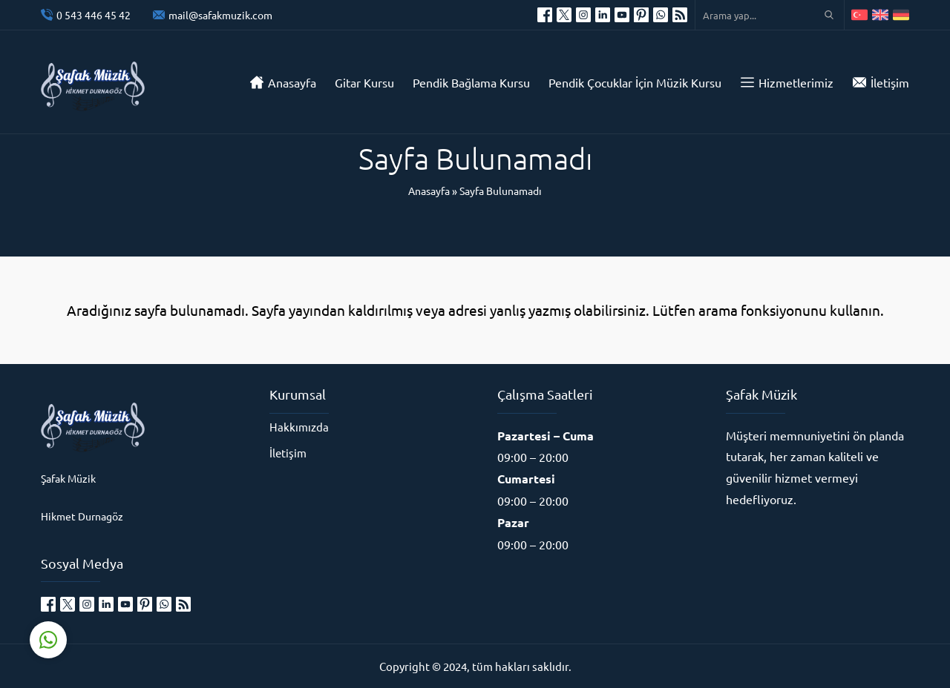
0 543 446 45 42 (93, 15)
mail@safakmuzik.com (220, 15)
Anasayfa (429, 190)
